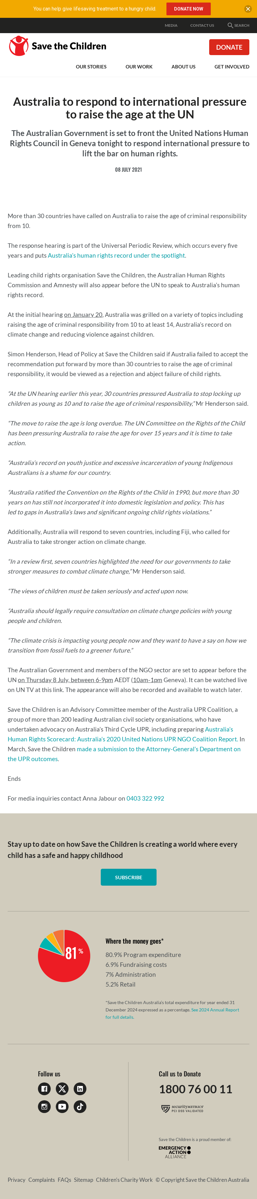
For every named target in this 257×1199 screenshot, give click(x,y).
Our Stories (91, 66)
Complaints (41, 1179)
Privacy (17, 1179)
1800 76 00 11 (195, 1089)
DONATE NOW (188, 8)
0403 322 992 (145, 798)
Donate (229, 47)
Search (238, 25)
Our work (139, 66)
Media (171, 25)
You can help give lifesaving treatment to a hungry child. (94, 9)
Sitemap (83, 1179)
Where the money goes (133, 941)
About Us (183, 66)
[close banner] (248, 10)
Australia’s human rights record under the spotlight (116, 255)
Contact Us (202, 25)
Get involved (232, 66)
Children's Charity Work (124, 1179)
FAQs (64, 1179)
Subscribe (128, 877)
